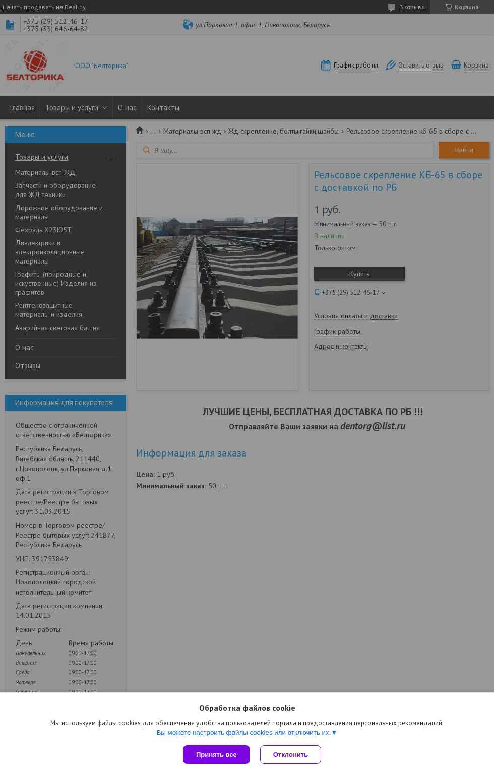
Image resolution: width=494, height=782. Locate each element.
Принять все (216, 754)
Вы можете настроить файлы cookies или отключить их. (243, 732)
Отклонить (290, 754)
